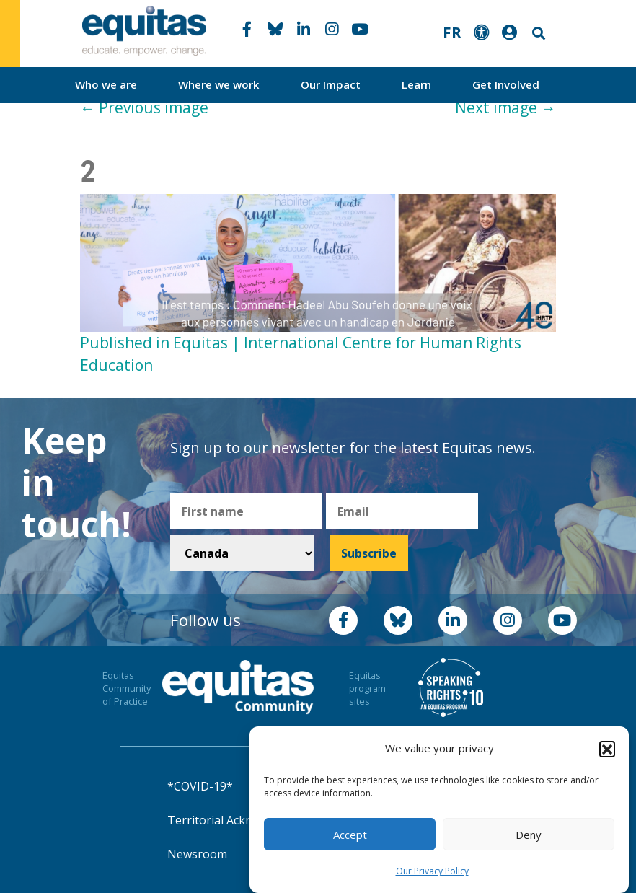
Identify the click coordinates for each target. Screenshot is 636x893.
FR (452, 32)
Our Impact (331, 84)
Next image (505, 107)
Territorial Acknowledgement (246, 820)
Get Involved (505, 84)
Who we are (106, 84)
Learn (416, 84)
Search (537, 33)
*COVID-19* (200, 786)
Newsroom (197, 854)
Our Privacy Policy (432, 872)
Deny (529, 835)
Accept (350, 835)
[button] (607, 749)
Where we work (219, 84)
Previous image (144, 107)
